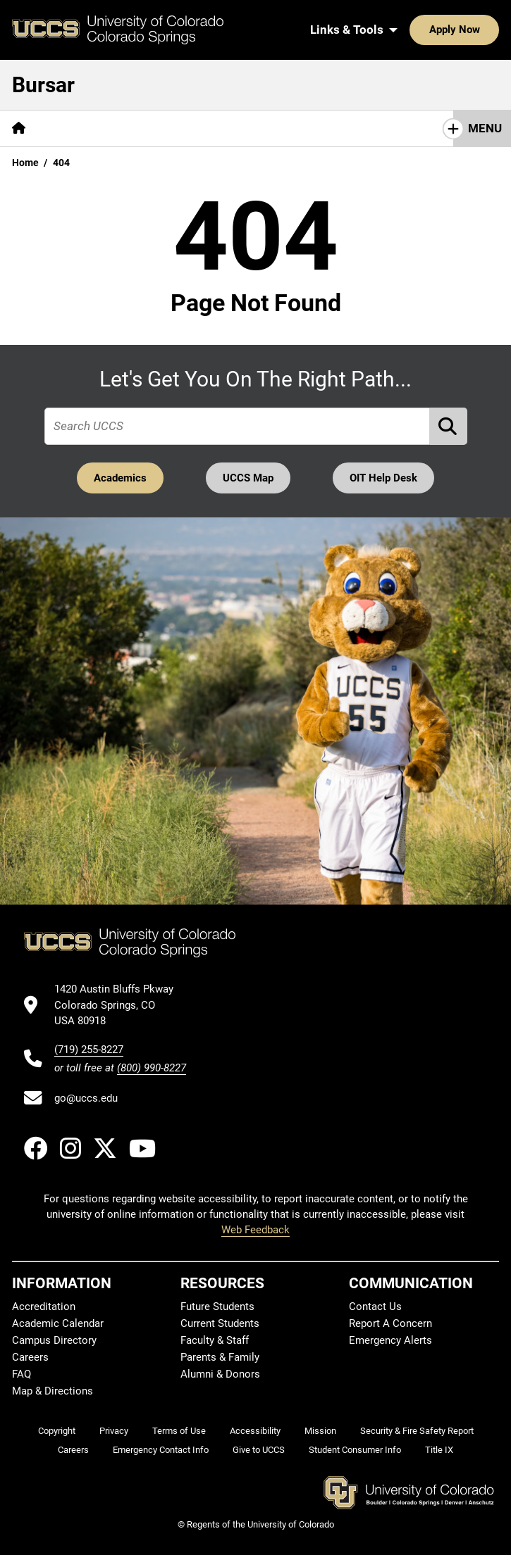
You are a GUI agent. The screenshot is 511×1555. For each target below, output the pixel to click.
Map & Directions (52, 1391)
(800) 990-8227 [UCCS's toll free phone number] (151, 1068)
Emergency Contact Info (161, 1450)
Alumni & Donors (220, 1374)
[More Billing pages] (77, 128)
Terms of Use (179, 1430)
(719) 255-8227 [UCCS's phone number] (88, 1049)
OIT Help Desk (384, 478)
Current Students (219, 1323)
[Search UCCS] (483, 29)
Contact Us (375, 1306)
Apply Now (411, 29)
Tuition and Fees (268, 128)
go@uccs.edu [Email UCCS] (86, 1098)
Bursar (43, 85)
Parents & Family (219, 1357)
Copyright (56, 1430)
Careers (30, 1357)
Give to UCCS (259, 1450)
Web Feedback (255, 1230)
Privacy (113, 1430)
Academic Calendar (58, 1323)
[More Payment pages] (164, 128)
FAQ (21, 1374)
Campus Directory (54, 1340)
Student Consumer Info (355, 1450)
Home (25, 162)
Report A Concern (390, 1323)
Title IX (439, 1450)
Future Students (217, 1306)
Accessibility (255, 1430)
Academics (119, 478)
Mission (320, 1430)
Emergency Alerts (390, 1340)
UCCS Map (248, 478)
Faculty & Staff (214, 1340)
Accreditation (43, 1306)
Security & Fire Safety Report (417, 1430)
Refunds (360, 128)
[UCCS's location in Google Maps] (120, 1005)
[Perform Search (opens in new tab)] (448, 426)
